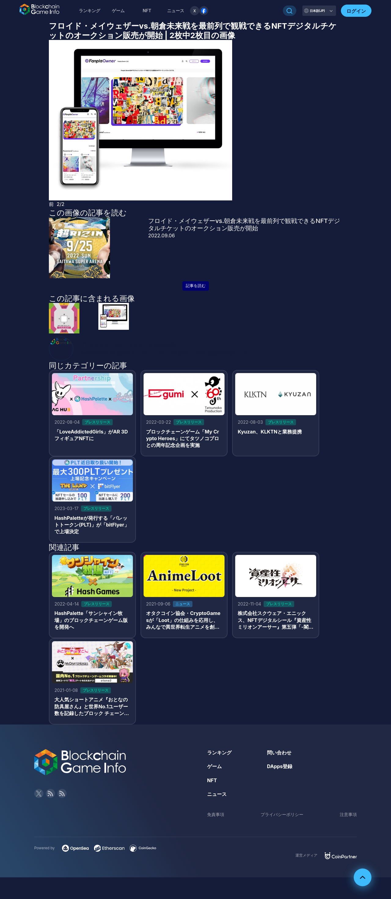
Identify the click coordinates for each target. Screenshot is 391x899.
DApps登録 (280, 767)
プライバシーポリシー (282, 815)
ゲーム (118, 10)
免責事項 (215, 815)
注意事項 (348, 815)
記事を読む (196, 285)
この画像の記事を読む (88, 212)
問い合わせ (279, 753)
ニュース (217, 795)
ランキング (89, 10)
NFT (147, 10)
